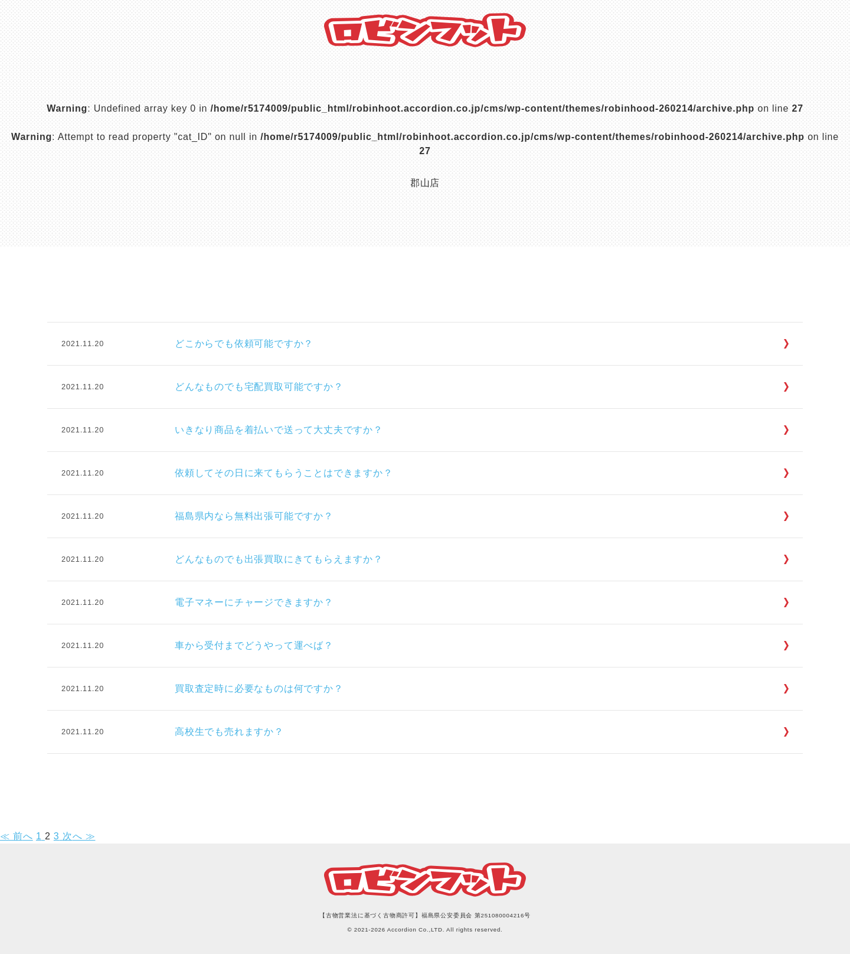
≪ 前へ (16, 836)
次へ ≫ (79, 836)
